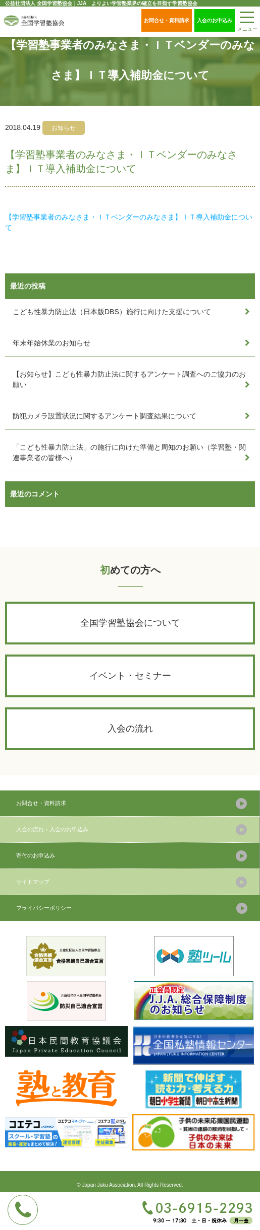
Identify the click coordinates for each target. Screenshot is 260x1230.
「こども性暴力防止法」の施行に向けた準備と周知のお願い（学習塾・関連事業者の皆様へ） (129, 452)
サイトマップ (32, 882)
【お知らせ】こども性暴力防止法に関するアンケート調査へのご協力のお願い (129, 379)
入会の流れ (130, 728)
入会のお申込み (214, 20)
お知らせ (63, 127)
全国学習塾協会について (130, 623)
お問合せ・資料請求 (166, 20)
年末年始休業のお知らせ (51, 343)
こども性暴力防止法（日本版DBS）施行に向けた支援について (112, 312)
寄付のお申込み (35, 855)
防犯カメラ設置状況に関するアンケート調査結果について (104, 416)
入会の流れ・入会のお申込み (52, 829)
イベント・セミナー (130, 676)
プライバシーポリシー (44, 908)
